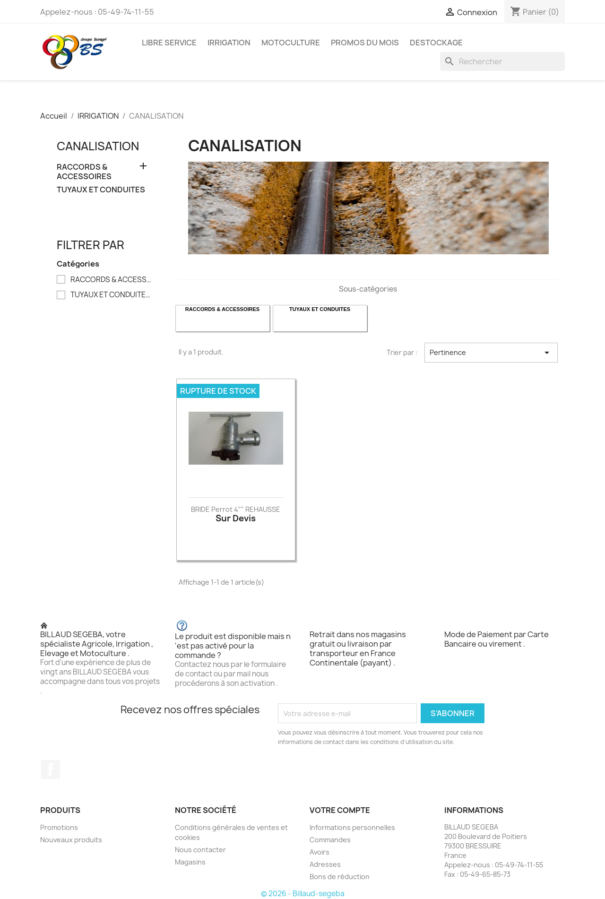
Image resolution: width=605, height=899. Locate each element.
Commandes (330, 839)
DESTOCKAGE (436, 42)
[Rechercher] (502, 61)
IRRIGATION (229, 42)
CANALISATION (98, 146)
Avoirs (319, 851)
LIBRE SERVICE (169, 42)
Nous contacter (200, 849)
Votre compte (340, 810)
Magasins (190, 861)
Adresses (325, 864)
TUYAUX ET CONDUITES (101, 190)
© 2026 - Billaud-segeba (303, 894)
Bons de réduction (340, 876)
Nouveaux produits (71, 839)
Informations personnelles (352, 827)
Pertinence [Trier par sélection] (491, 352)
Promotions (59, 827)
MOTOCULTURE (290, 42)
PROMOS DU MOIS (365, 42)
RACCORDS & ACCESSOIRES (84, 172)
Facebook (50, 769)
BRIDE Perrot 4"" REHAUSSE (235, 509)
